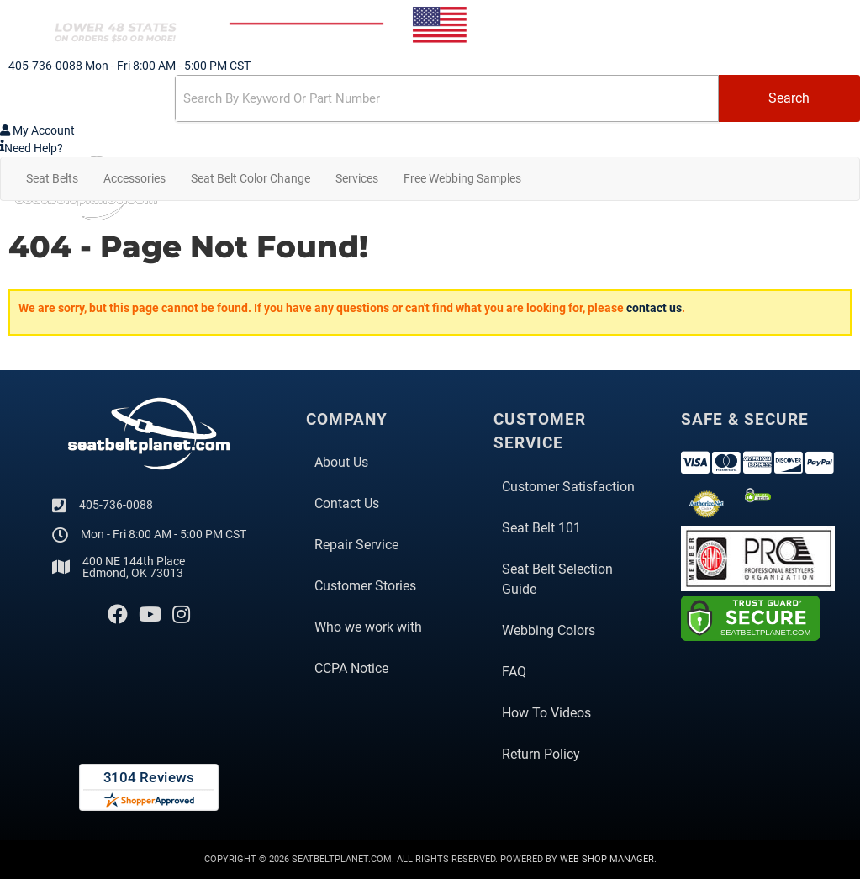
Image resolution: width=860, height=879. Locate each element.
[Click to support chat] (430, 148)
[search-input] (447, 98)
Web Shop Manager (607, 859)
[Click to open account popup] (37, 130)
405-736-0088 (116, 504)
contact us (654, 308)
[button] (430, 98)
